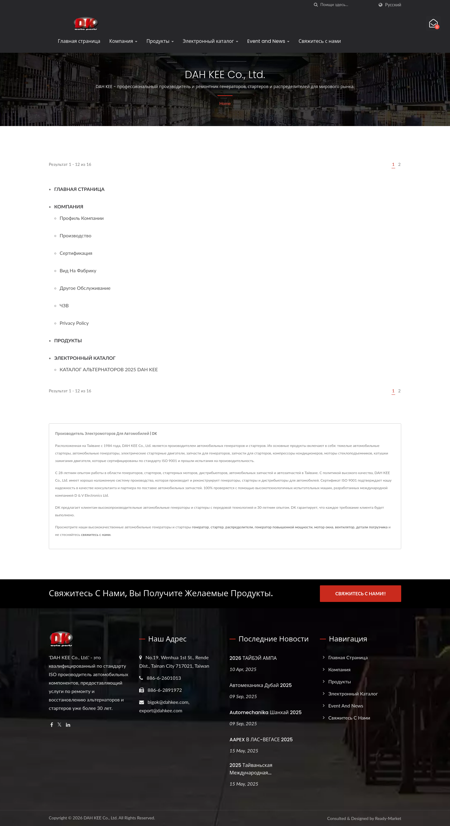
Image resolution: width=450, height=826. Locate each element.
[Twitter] (59, 724)
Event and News (268, 41)
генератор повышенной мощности (284, 527)
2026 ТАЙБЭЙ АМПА (253, 657)
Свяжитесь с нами (319, 41)
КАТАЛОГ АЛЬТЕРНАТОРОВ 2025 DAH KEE (109, 369)
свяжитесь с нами (96, 534)
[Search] (347, 5)
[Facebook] (51, 724)
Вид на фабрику (78, 270)
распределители (239, 527)
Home (224, 103)
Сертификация (76, 253)
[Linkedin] (68, 724)
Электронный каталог (210, 41)
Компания (123, 41)
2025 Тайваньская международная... (251, 769)
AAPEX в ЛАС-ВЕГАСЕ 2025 (261, 739)
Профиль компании (82, 218)
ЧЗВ (64, 305)
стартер (217, 527)
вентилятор (344, 527)
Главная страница (79, 41)
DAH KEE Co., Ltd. (100, 817)
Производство (75, 235)
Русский (393, 4)
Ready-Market (388, 818)
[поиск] (315, 5)
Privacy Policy (74, 323)
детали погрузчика (371, 527)
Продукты (160, 41)
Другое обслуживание (85, 288)
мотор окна (323, 527)
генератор (200, 527)
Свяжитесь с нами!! (360, 593)
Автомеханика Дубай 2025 (261, 685)
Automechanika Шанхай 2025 (266, 712)
